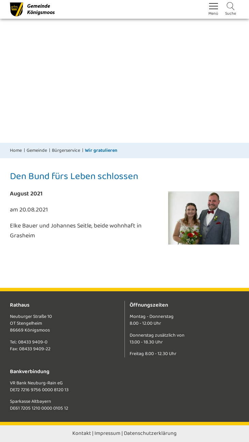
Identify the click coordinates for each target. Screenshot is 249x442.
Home (16, 150)
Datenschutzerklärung (150, 433)
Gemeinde (37, 150)
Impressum (107, 433)
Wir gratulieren (101, 150)
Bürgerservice (66, 150)
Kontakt (81, 433)
